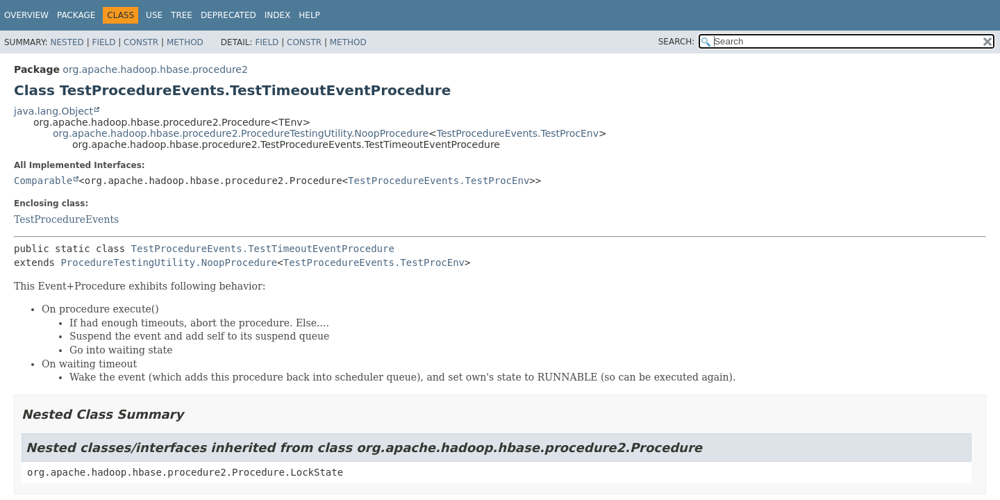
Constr (141, 42)
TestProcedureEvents (66, 219)
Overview (26, 15)
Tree (181, 15)
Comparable (43, 180)
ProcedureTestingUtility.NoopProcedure (168, 262)
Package (76, 15)
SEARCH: (676, 42)
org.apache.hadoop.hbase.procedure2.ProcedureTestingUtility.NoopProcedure (240, 133)
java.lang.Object (53, 111)
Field (103, 42)
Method (185, 42)
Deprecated (228, 15)
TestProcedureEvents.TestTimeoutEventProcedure (262, 248)
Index (278, 15)
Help (309, 15)
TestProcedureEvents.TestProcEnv (518, 133)
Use (154, 15)
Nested (66, 42)
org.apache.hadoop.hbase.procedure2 (155, 69)
